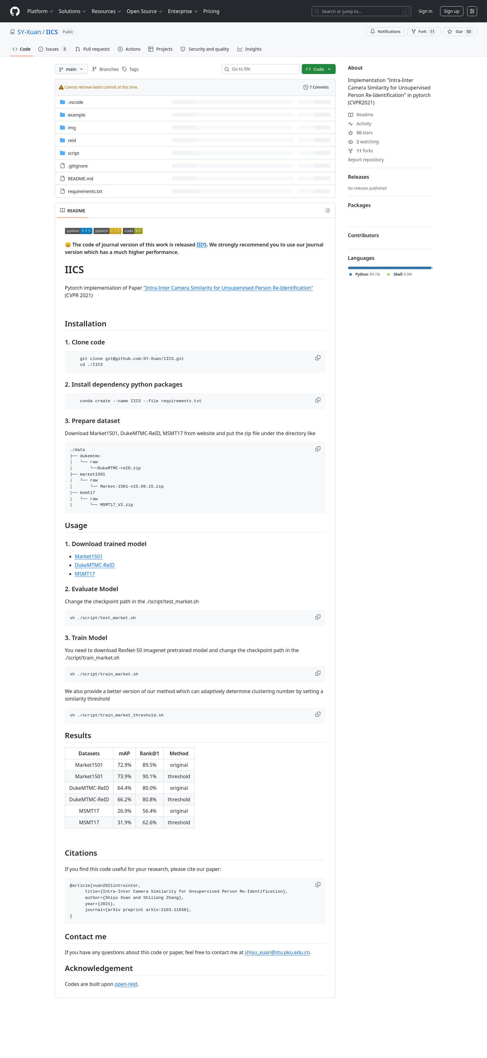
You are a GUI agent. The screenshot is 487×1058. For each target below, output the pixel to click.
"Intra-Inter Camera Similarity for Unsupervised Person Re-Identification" (228, 287)
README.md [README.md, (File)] (81, 179)
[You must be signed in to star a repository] (460, 31)
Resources (107, 11)
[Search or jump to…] (361, 11)
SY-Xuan (29, 32)
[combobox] (263, 69)
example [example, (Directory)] (76, 115)
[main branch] (71, 69)
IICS (52, 32)
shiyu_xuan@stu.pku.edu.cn (277, 952)
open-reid (126, 984)
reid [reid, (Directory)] (72, 140)
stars (360, 133)
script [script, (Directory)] (73, 153)
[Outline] (327, 210)
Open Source (145, 11)
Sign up (451, 11)
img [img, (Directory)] (72, 128)
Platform (40, 11)
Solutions (73, 11)
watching (363, 142)
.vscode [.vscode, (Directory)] (75, 102)
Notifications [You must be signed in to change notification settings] (385, 31)
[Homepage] (15, 11)
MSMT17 (85, 573)
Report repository (366, 160)
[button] (318, 357)
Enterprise (183, 11)
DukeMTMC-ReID (95, 565)
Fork (424, 32)
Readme (361, 114)
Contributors (363, 235)
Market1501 (89, 556)
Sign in (425, 11)
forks (360, 151)
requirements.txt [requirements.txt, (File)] (85, 191)
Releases (358, 176)
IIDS (202, 244)
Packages (359, 205)
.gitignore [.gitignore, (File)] (78, 166)
